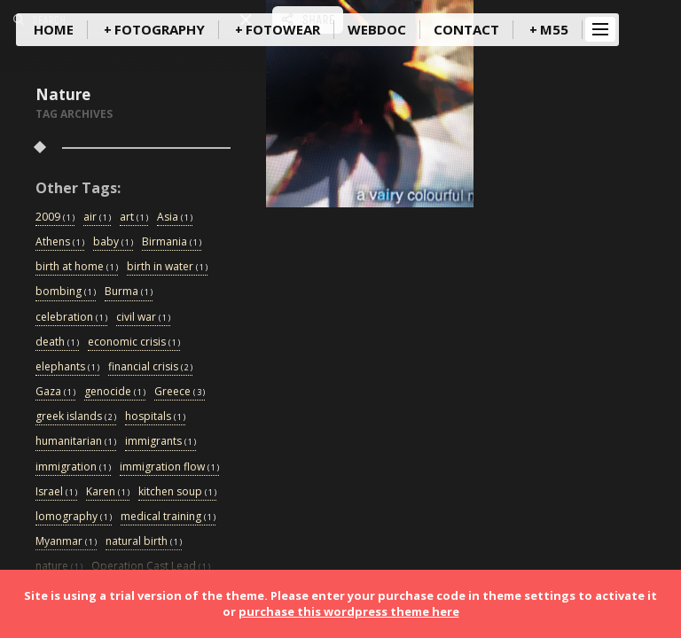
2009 (54, 217)
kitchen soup (177, 492)
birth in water (167, 267)
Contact (466, 29)
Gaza (55, 392)
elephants (67, 367)
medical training (168, 517)
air (97, 217)
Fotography (159, 29)
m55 (554, 29)
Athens (59, 242)
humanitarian (75, 441)
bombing (65, 292)
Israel (56, 492)
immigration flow (169, 467)
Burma (129, 292)
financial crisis (150, 367)
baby (113, 242)
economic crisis (134, 342)
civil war (143, 317)
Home (54, 29)
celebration (71, 317)
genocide (114, 392)
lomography (73, 517)
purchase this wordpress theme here (349, 611)
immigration (73, 467)
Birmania (171, 242)
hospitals (155, 417)
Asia (174, 217)
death (57, 342)
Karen (107, 492)
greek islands (75, 417)
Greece (179, 392)
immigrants (160, 441)
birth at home (76, 267)
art (134, 217)
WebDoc (377, 29)
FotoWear (283, 29)
